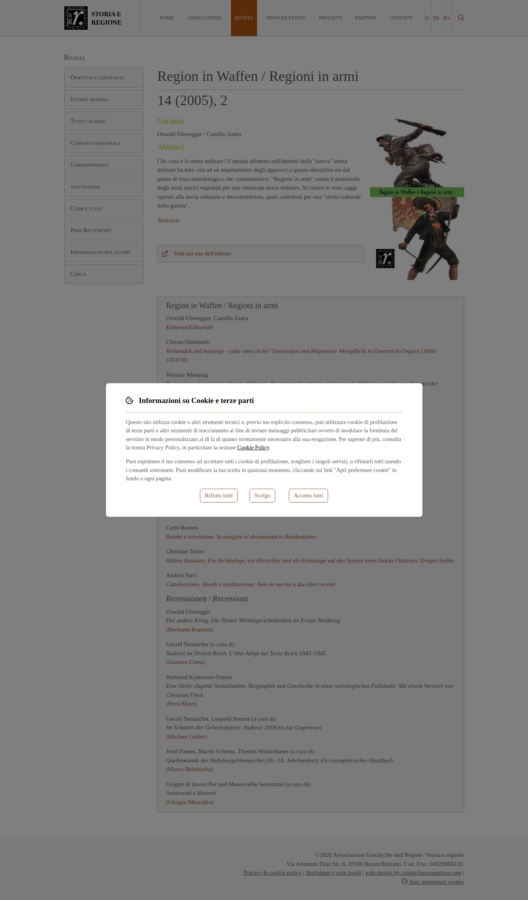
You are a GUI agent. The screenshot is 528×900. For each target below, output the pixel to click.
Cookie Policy (253, 447)
